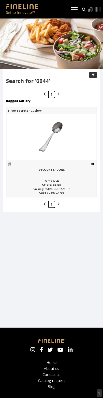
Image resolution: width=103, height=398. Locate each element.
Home (52, 362)
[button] (84, 9)
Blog (52, 386)
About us (51, 368)
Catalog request (51, 380)
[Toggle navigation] (74, 9)
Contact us (51, 374)
